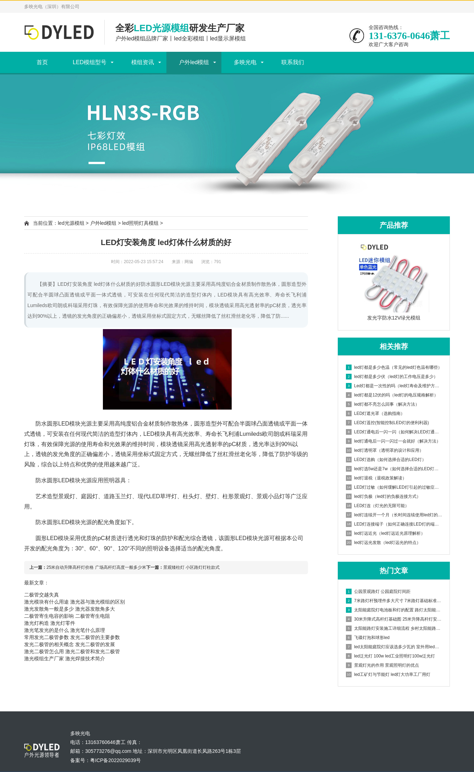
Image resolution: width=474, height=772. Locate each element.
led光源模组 (71, 223)
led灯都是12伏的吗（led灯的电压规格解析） (392, 395)
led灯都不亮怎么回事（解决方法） (382, 404)
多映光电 (245, 62)
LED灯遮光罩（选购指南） (375, 413)
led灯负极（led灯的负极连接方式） (383, 496)
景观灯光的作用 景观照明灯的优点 (382, 665)
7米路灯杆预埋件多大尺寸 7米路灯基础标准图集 (394, 601)
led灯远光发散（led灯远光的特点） (383, 542)
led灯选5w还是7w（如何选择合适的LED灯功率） (394, 469)
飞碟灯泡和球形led (368, 637)
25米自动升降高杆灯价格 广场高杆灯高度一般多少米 (96, 567)
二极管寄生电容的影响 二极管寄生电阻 (67, 616)
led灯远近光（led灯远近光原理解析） (385, 533)
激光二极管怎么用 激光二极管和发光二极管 (72, 651)
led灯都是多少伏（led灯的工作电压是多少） (392, 376)
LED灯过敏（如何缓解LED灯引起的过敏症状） (394, 487)
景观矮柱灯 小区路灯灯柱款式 (191, 567)
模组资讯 (142, 62)
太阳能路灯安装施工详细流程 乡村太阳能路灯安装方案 (394, 628)
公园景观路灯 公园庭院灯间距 (378, 591)
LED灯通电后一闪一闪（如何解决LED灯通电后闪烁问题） (394, 432)
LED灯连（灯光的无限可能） (377, 506)
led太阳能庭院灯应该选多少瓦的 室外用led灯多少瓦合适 (394, 647)
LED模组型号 (89, 62)
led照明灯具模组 (140, 223)
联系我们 (292, 62)
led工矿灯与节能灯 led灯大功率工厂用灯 (388, 674)
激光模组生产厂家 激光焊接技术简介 (64, 658)
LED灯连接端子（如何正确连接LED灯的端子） (394, 524)
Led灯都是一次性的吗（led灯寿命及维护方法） (394, 386)
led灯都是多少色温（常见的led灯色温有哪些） (394, 367)
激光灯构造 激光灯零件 (49, 623)
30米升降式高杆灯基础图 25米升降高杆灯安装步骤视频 (394, 619)
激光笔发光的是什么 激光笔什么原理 (64, 630)
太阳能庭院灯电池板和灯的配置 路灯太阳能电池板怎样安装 (394, 610)
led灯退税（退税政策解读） (376, 478)
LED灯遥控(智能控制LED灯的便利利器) (387, 423)
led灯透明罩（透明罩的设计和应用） (385, 450)
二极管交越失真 (41, 595)
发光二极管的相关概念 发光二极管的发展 (69, 644)
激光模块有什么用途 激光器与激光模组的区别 (74, 602)
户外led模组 (194, 62)
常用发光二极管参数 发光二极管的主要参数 (72, 637)
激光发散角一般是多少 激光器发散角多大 (69, 609)
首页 (42, 62)
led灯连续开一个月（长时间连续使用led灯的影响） (394, 515)
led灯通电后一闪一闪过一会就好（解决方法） (393, 441)
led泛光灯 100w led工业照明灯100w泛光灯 (390, 656)
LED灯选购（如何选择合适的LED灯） (386, 459)
